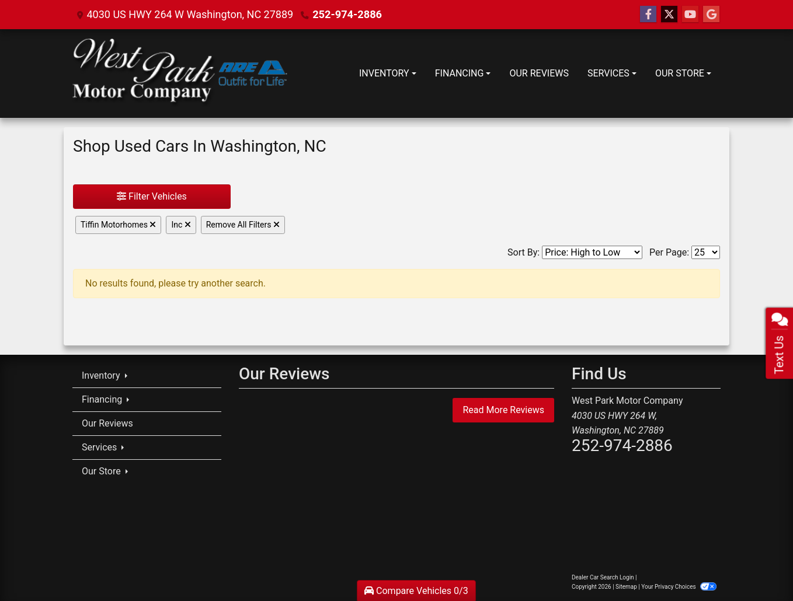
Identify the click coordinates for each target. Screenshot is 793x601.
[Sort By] (592, 252)
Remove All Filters (243, 224)
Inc (180, 224)
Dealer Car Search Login (603, 577)
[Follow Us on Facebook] (648, 14)
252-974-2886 (346, 14)
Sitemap (626, 586)
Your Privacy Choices (679, 586)
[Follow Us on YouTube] (690, 14)
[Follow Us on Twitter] (669, 14)
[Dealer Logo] (179, 74)
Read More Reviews (503, 409)
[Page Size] (705, 252)
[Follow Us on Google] (711, 14)
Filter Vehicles (152, 196)
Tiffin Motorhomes (118, 224)
